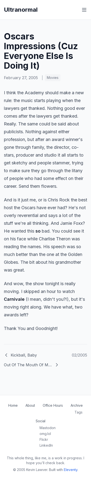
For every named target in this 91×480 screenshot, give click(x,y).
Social (40, 421)
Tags (78, 412)
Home (13, 405)
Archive (77, 405)
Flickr (44, 439)
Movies (52, 77)
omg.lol (45, 434)
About (30, 405)
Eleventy (70, 470)
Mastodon (48, 428)
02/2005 (79, 355)
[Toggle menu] (84, 10)
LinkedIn (46, 445)
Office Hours (53, 405)
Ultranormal (21, 9)
